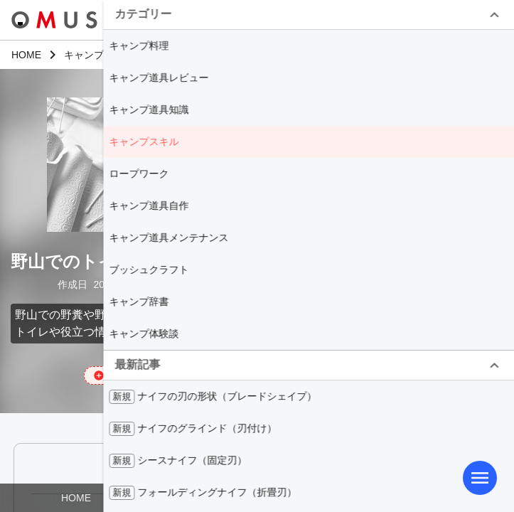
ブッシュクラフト (148, 269)
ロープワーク (138, 173)
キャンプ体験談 (143, 333)
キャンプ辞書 (138, 301)
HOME (76, 497)
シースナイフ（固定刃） (178, 461)
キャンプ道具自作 (148, 205)
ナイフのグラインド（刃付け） (193, 429)
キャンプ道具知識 (148, 109)
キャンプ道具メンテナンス (168, 237)
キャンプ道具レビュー (158, 77)
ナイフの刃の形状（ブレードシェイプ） (212, 397)
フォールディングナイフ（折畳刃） (202, 493)
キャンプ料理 (138, 45)
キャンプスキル (143, 141)
